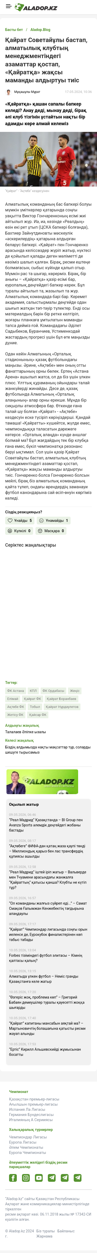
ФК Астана (15, 691)
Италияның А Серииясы (31, 1120)
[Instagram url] (25, 1178)
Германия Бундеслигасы (31, 1114)
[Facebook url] (13, 1178)
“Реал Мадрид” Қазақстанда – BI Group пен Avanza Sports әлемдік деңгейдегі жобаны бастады (46, 825)
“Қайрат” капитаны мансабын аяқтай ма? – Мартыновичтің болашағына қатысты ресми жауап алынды (47, 1028)
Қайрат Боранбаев (61, 699)
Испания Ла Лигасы (27, 1109)
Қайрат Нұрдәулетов (62, 707)
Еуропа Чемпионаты (27, 1152)
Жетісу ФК (15, 715)
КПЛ (33, 691)
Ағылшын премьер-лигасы (33, 1104)
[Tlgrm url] (65, 1177)
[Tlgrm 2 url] (77, 1177)
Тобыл (35, 707)
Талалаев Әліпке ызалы (25, 732)
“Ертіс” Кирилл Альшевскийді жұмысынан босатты (45, 1052)
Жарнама (44, 1236)
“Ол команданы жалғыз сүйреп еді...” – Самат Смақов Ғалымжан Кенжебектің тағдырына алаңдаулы (48, 908)
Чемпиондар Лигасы (28, 1137)
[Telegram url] (52, 1177)
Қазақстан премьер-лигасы (34, 1099)
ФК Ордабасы (53, 691)
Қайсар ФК (37, 715)
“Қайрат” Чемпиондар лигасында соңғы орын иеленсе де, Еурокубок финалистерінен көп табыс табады (48, 934)
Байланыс (66, 1231)
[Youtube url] (39, 1178)
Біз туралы (45, 1231)
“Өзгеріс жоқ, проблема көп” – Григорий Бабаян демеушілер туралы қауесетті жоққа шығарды (47, 1002)
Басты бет (14, 30)
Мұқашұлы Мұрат (27, 92)
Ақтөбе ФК (15, 707)
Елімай (12, 699)
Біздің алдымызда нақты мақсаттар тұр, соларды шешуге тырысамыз (48, 749)
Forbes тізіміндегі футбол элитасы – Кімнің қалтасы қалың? (45, 958)
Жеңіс (74, 691)
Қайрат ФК (32, 699)
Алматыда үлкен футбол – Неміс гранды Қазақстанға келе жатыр (43, 979)
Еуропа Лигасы (22, 1142)
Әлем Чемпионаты (26, 1147)
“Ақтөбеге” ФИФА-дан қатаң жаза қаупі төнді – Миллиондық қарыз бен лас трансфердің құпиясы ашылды (47, 851)
